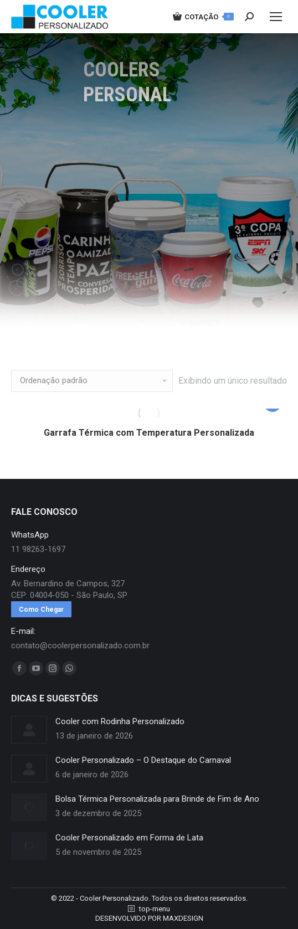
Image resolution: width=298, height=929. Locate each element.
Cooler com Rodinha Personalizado (119, 721)
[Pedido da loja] (92, 381)
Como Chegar (41, 609)
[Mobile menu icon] (276, 17)
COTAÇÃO (203, 16)
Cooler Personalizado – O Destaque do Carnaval (143, 760)
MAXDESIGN (183, 918)
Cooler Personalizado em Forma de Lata (129, 838)
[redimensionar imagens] (29, 730)
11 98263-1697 (38, 549)
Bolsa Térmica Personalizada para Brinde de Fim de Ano (157, 799)
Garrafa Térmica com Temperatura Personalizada (149, 432)
